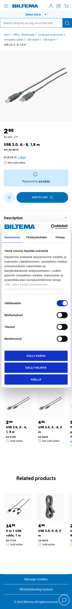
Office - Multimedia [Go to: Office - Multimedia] (23, 34)
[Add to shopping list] (9, 197)
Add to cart (42, 197)
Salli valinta (35, 367)
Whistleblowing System (36, 589)
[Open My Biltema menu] (51, 6)
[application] (64, 600)
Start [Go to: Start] (6, 34)
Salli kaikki (36, 355)
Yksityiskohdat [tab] (36, 237)
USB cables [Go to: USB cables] (33, 39)
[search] (36, 23)
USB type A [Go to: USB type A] (49, 39)
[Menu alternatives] (6, 6)
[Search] (67, 23)
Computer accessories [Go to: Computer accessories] (50, 34)
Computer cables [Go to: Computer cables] (13, 39)
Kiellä (36, 379)
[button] (36, 14)
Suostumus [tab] (12, 237)
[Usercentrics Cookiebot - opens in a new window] (51, 226)
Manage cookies (36, 579)
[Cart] (66, 6)
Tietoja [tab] (60, 237)
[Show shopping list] (58, 6)
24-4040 (44, 181)
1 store (22, 157)
